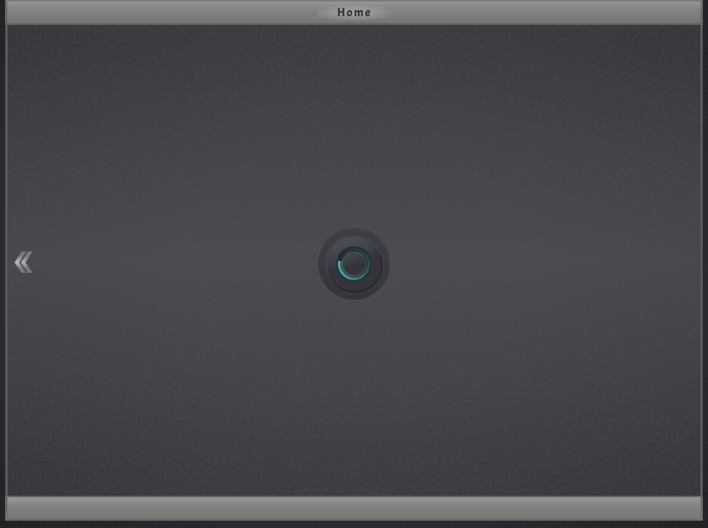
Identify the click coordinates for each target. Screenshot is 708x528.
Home (354, 12)
